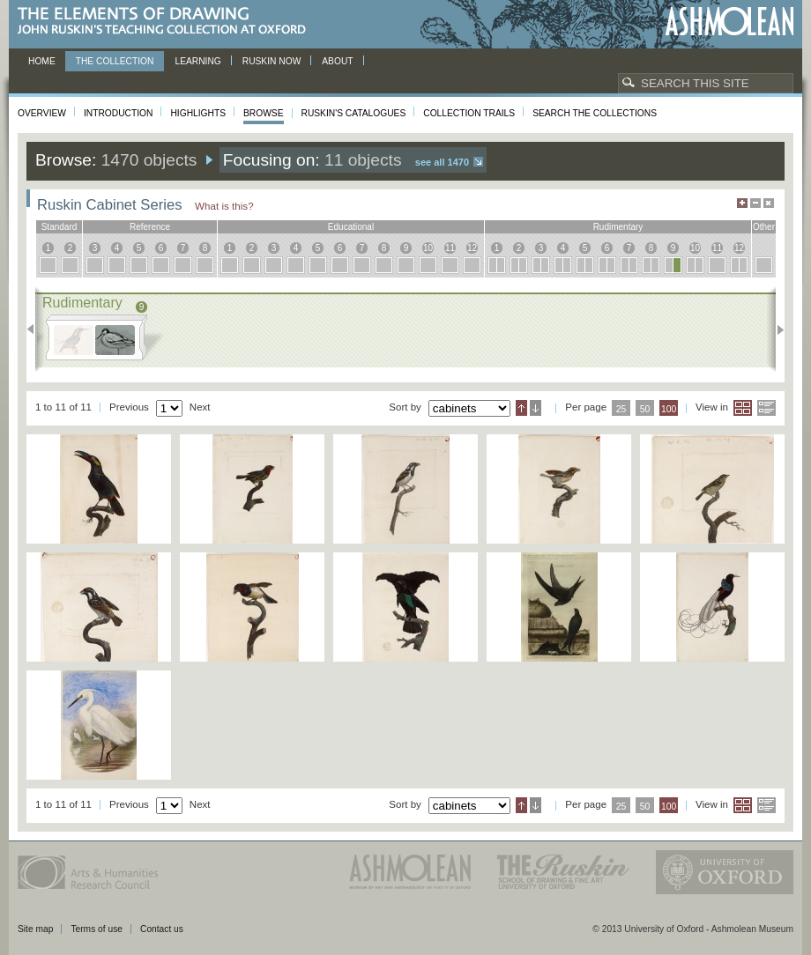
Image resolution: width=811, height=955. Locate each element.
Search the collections (594, 113)
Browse (263, 113)
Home (42, 61)
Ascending (521, 408)
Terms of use (97, 929)
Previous (35, 329)
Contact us (161, 929)
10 (428, 248)
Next (775, 329)
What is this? (224, 205)
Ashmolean (729, 21)
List (766, 408)
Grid (742, 408)
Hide (768, 203)
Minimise (755, 203)
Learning (197, 61)
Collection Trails (469, 113)
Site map (35, 929)
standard (59, 227)
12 (472, 248)
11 (450, 248)
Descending (535, 408)
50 (645, 409)
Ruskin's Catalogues (353, 113)
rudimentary (618, 227)
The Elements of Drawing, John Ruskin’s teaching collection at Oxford (167, 21)
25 (621, 409)
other (764, 227)
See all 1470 (442, 162)
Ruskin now (271, 61)
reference (150, 227)
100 (668, 409)
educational (351, 227)
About (337, 61)
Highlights (198, 113)
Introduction (118, 113)
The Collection (115, 61)
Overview (42, 113)
